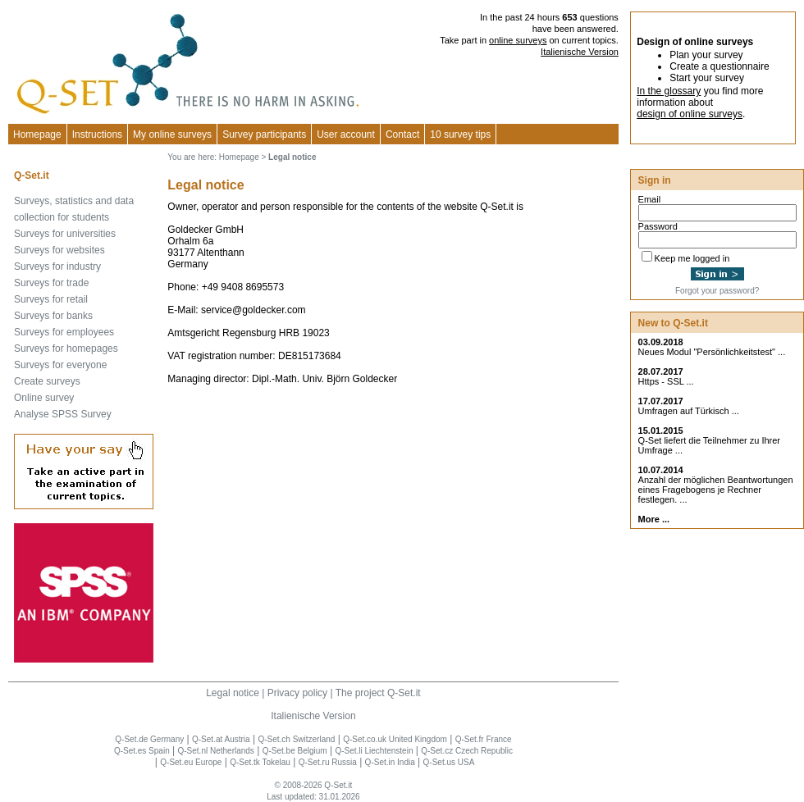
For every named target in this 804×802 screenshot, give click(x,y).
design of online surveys (689, 114)
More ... (654, 519)
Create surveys (47, 381)
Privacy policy (297, 693)
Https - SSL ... (666, 381)
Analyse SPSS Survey (63, 414)
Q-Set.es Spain (142, 750)
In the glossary (669, 91)
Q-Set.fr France (483, 739)
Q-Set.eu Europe (191, 762)
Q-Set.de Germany (149, 739)
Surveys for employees (64, 332)
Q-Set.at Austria (221, 739)
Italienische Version (580, 52)
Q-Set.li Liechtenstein (374, 750)
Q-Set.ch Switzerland (296, 739)
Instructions (97, 134)
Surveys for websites (59, 250)
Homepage (37, 134)
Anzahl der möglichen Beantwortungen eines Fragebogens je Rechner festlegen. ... (715, 489)
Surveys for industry (57, 266)
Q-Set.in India (390, 762)
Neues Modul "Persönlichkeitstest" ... (712, 352)
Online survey (44, 397)
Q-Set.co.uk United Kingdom (395, 739)
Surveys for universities (65, 233)
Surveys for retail (51, 299)
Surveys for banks (53, 315)
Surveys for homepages (66, 348)
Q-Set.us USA (449, 762)
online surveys (517, 40)
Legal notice (232, 693)
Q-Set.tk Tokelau (260, 762)
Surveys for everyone (60, 365)
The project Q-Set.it (378, 693)
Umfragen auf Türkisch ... (688, 411)
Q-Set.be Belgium (295, 750)
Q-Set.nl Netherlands (215, 750)
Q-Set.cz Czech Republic (467, 750)
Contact (402, 134)
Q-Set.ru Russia (328, 762)
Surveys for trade (51, 283)
